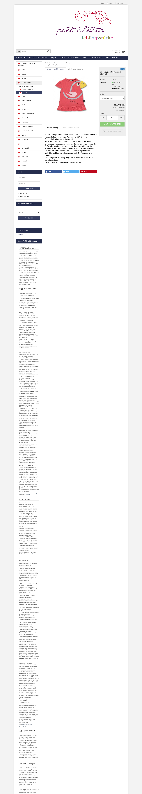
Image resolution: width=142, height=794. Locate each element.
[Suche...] (18, 51)
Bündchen (23, 140)
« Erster (48, 69)
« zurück (55, 69)
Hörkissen (23, 157)
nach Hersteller (96, 58)
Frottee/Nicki (23, 148)
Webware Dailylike (25, 127)
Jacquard (53, 58)
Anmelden (29, 188)
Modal (85, 58)
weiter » (62, 69)
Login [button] (109, 3)
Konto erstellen (22, 193)
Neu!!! (107, 58)
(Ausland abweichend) (118, 88)
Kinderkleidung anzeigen (26, 86)
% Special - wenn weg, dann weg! (27, 58)
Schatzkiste (23, 109)
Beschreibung (52, 127)
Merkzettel (119, 3)
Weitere (115, 58)
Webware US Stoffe (25, 131)
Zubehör (22, 153)
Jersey (62, 58)
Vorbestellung (24, 118)
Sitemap (20, 234)
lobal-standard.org (31, 493)
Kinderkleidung (73, 58)
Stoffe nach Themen (26, 114)
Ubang (23, 93)
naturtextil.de (28, 494)
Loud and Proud (26, 90)
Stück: (102, 114)
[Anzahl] (112, 117)
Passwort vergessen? (24, 196)
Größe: (102, 94)
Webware (22, 135)
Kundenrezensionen (70, 127)
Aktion (44, 58)
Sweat (21, 144)
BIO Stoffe (23, 122)
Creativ (22, 165)
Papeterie (22, 161)
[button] (102, 3)
